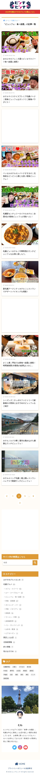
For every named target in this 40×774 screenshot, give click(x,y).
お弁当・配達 (11, 629)
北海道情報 (9, 642)
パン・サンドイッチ (14, 625)
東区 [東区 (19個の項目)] (27, 674)
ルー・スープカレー (14, 593)
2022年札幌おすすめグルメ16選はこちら (20, 12)
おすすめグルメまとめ (13, 579)
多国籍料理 (11, 621)
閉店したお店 (10, 637)
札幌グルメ (9, 584)
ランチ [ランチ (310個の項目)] (33, 674)
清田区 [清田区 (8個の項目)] (31, 671)
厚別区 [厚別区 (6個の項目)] (25, 671)
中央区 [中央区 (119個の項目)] (5, 671)
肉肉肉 (9, 613)
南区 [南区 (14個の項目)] (16, 674)
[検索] (35, 562)
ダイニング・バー (13, 605)
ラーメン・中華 (12, 617)
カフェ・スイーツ (13, 589)
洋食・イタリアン (13, 609)
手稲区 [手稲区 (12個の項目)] (5, 674)
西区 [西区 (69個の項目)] (22, 674)
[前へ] (6, 496)
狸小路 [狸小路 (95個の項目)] (29, 667)
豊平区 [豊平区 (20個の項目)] (12, 671)
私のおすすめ (10, 651)
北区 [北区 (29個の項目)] (11, 674)
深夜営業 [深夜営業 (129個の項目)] (6, 678)
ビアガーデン (11, 633)
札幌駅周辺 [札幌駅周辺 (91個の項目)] (7, 667)
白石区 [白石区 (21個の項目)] (18, 671)
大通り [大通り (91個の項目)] (14, 667)
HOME (20, 764)
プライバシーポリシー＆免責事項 (20, 768)
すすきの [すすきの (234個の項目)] (21, 667)
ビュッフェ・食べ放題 (15, 597)
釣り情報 (8, 647)
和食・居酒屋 (11, 601)
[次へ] (20, 502)
